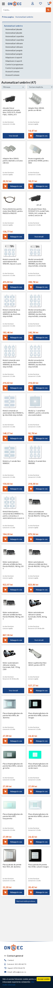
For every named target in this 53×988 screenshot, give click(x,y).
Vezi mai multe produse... (26, 901)
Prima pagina (8, 17)
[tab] (26, 956)
